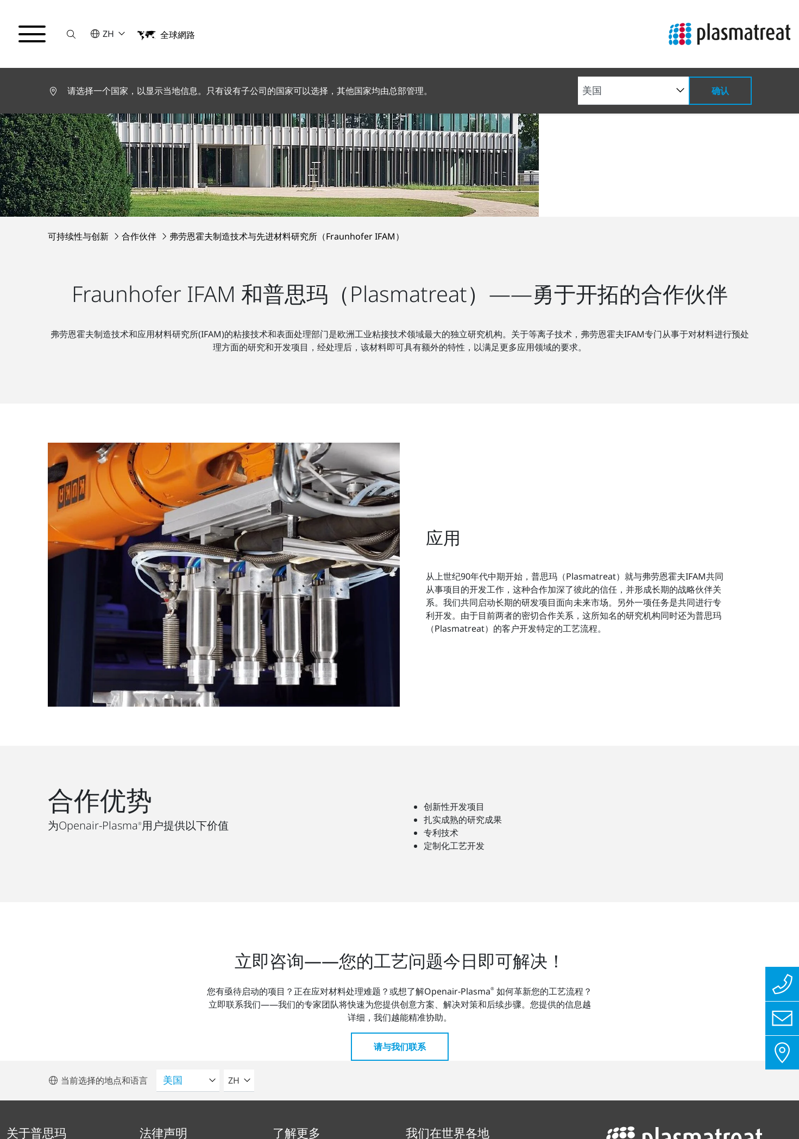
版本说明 (111, 1109)
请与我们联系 (400, 784)
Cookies (326, 1109)
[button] (72, 34)
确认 (720, 91)
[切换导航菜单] (32, 34)
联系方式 (256, 1109)
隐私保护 (38, 1109)
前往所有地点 (458, 1046)
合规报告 (184, 1109)
